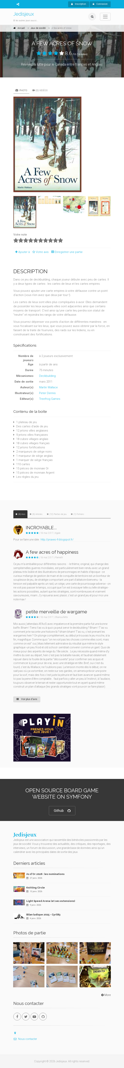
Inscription (78, 4)
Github (62, 810)
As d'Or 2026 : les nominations (45, 874)
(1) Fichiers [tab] (77, 514)
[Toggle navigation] (105, 16)
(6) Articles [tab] (36, 514)
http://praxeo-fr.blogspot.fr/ (57, 539)
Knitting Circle (35, 887)
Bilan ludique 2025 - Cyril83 (43, 914)
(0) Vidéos (40, 90)
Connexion (100, 4)
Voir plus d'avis (26, 699)
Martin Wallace (48, 387)
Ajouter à (21, 252)
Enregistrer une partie (66, 252)
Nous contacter (25, 1038)
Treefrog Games (49, 399)
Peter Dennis (47, 393)
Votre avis (40, 252)
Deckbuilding (47, 376)
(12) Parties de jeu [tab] (57, 514)
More (106, 994)
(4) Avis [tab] (20, 514)
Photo (21, 90)
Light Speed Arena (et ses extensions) (50, 901)
